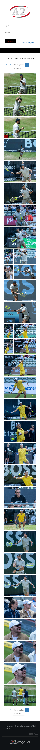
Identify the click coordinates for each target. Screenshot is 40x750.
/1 (8, 65)
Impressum (9, 726)
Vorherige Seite (19, 65)
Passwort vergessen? (28, 43)
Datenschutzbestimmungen (22, 726)
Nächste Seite (18, 68)
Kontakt (8, 728)
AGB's (33, 726)
